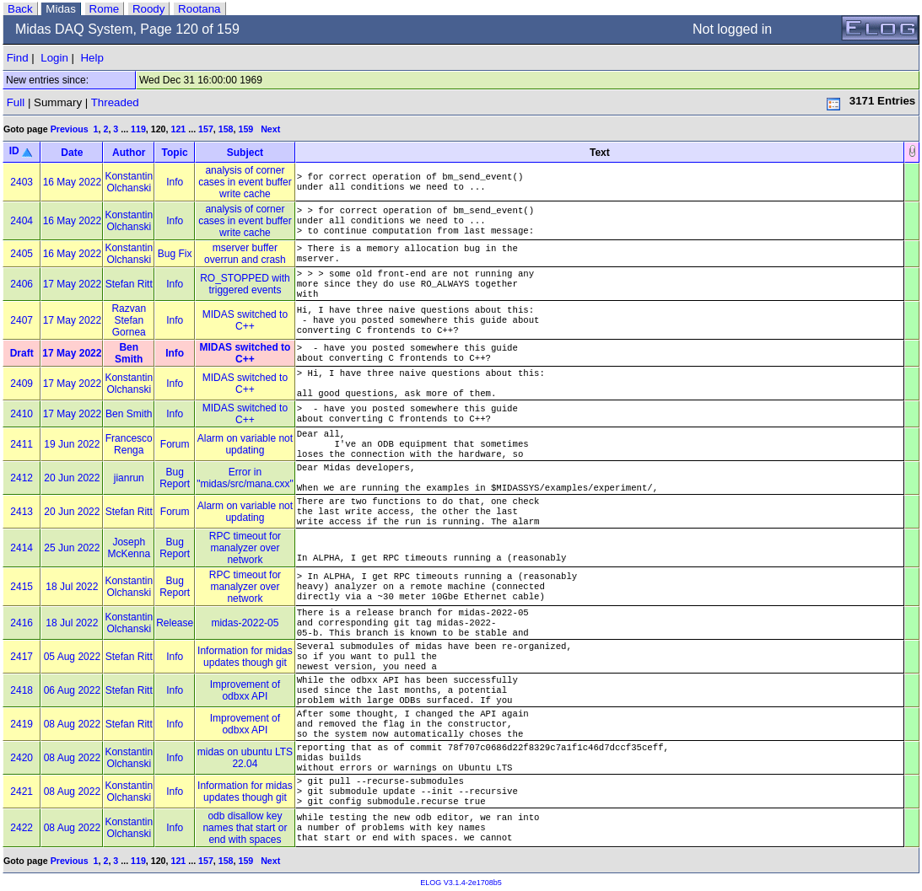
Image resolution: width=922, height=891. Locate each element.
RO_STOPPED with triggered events (244, 284)
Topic (175, 152)
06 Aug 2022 (72, 690)
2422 (22, 828)
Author (128, 152)
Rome (104, 9)
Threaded (115, 102)
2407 (22, 320)
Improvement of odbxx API (245, 690)
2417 (22, 657)
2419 (22, 724)
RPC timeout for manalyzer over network (245, 548)
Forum (175, 444)
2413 (22, 512)
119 (138, 129)
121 (178, 129)
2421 (22, 791)
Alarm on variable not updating (245, 444)
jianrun (129, 478)
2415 (22, 587)
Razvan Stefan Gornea (128, 320)
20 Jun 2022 (72, 478)
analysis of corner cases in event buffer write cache (245, 182)
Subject (245, 152)
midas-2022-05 (244, 623)
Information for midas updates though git (245, 656)
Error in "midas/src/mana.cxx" (245, 478)
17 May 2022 (72, 284)
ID (14, 151)
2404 (22, 221)
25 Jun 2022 (72, 548)
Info (174, 182)
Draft (21, 353)
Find (18, 57)
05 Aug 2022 (72, 657)
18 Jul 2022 (72, 587)
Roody (148, 9)
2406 (22, 284)
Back (20, 9)
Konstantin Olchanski (129, 182)
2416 (22, 623)
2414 (22, 548)
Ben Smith (129, 353)
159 (245, 129)
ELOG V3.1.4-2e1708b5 (461, 882)
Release (174, 623)
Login (54, 57)
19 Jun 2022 (72, 444)
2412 (22, 478)
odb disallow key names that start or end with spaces (244, 827)
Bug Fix (175, 254)
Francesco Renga (129, 444)
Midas (61, 9)
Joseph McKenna (128, 548)
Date (72, 152)
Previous (70, 129)
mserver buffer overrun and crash (245, 254)
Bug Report (174, 478)
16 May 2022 (72, 182)
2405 (22, 254)
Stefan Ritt (129, 284)
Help (91, 57)
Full (15, 102)
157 (205, 129)
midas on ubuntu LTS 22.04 (245, 758)
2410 (22, 414)
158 (226, 129)
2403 (22, 182)
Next (270, 129)
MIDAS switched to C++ (245, 320)
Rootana (199, 9)
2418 (22, 690)
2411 (22, 444)
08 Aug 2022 (72, 724)
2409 (22, 383)
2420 (22, 758)
